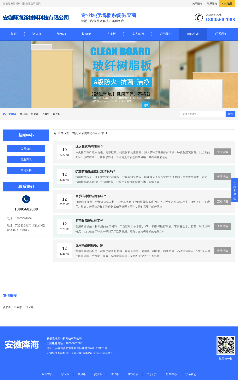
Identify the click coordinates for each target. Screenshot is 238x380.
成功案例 (137, 34)
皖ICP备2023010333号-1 (98, 352)
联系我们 (221, 34)
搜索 (230, 113)
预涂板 (61, 34)
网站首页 (47, 374)
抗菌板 (86, 34)
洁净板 (111, 34)
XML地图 (227, 3)
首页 (14, 34)
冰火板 (37, 34)
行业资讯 (26, 159)
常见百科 (26, 170)
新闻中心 (193, 34)
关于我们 (165, 34)
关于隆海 (197, 3)
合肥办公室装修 (12, 307)
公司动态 (26, 148)
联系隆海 (212, 3)
